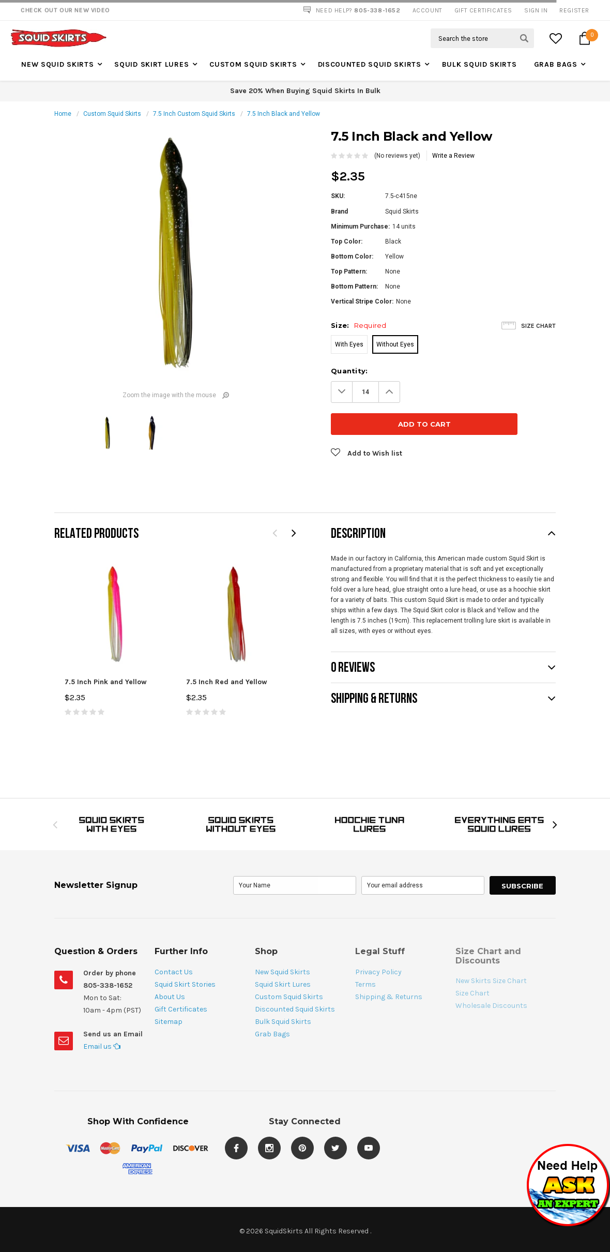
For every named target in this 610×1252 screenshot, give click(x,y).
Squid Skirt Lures (151, 64)
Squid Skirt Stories (185, 952)
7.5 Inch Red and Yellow (226, 649)
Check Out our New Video (65, 10)
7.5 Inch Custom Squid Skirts (194, 113)
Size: (359, 325)
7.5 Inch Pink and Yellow (106, 649)
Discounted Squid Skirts (369, 64)
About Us (170, 964)
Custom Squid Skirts (253, 64)
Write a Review (453, 155)
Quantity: (349, 371)
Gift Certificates (181, 977)
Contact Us (174, 940)
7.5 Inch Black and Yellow (283, 113)
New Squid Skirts (57, 64)
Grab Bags (555, 64)
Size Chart (538, 325)
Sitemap (168, 989)
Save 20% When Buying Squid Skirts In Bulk (305, 90)
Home (62, 113)
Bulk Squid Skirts (479, 64)
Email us (101, 1014)
